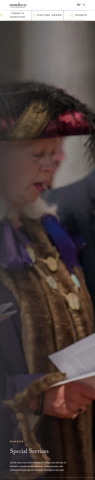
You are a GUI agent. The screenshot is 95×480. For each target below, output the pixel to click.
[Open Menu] (79, 5)
